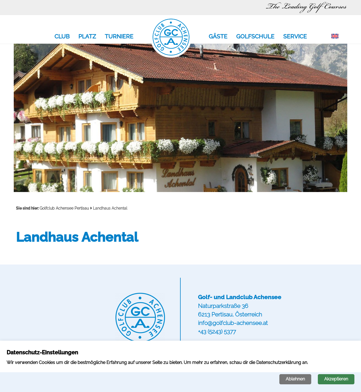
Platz (87, 37)
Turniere (119, 37)
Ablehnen (295, 379)
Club (62, 37)
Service (295, 37)
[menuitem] (335, 36)
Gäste (218, 37)
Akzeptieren (336, 379)
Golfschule (255, 37)
